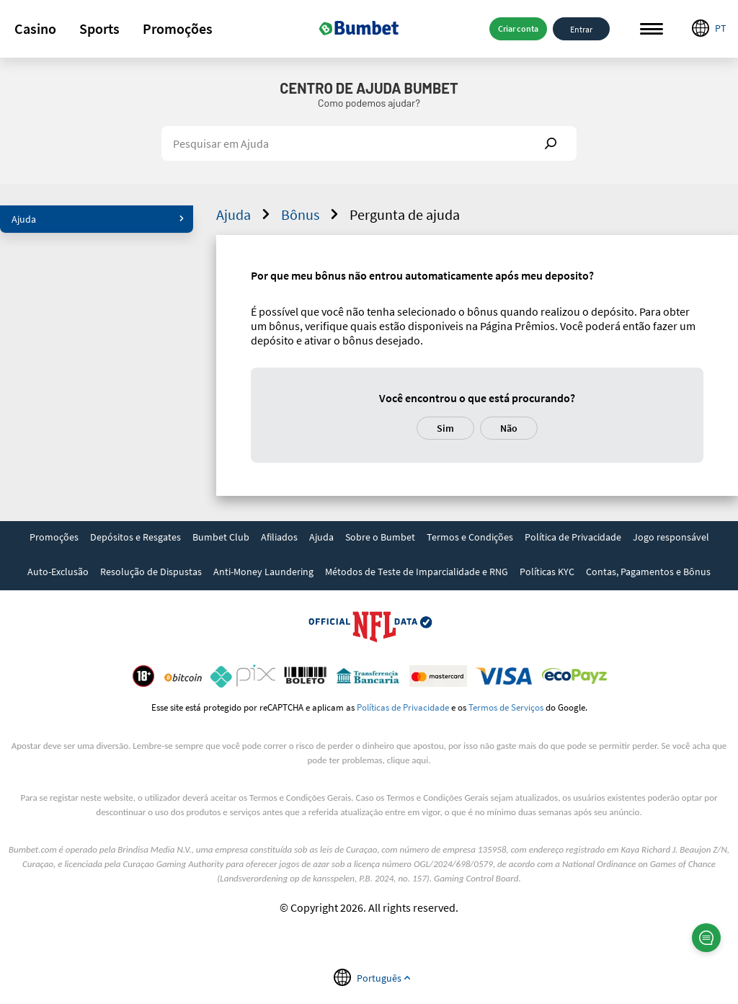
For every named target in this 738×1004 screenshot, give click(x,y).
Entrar (581, 28)
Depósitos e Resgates (135, 536)
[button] (35, 29)
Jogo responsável (671, 536)
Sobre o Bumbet (380, 536)
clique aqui (407, 760)
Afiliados (279, 536)
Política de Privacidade (573, 536)
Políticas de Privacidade (403, 707)
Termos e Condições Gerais (300, 797)
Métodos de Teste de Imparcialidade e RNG (416, 571)
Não (508, 428)
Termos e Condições (470, 536)
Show (550, 143)
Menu (651, 29)
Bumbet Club (220, 536)
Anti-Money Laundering (263, 571)
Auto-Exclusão (58, 571)
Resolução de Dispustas (151, 571)
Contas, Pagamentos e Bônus (648, 571)
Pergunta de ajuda (405, 214)
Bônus (311, 214)
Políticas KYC (547, 571)
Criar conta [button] (518, 28)
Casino (35, 28)
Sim (445, 428)
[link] (54, 538)
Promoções (178, 28)
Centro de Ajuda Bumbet (369, 88)
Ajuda (98, 219)
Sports (99, 28)
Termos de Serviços (505, 707)
